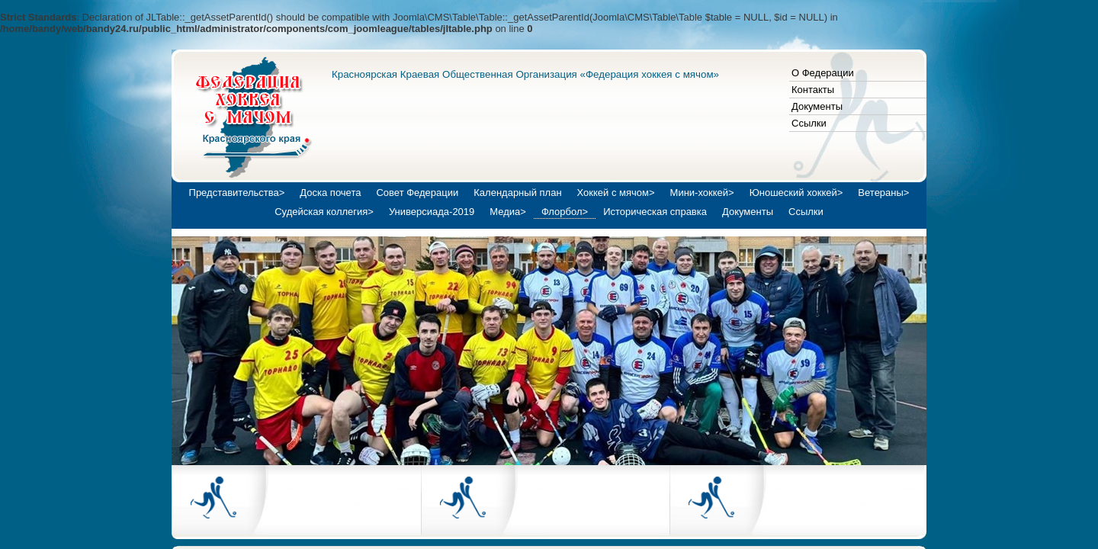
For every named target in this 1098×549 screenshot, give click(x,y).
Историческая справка (655, 211)
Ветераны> (883, 192)
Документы (817, 106)
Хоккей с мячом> (616, 192)
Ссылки (809, 123)
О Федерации (822, 73)
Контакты (812, 89)
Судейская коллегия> (324, 211)
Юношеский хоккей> (796, 192)
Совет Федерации (417, 192)
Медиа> (508, 211)
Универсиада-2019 (431, 211)
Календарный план (517, 192)
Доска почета (330, 192)
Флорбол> (564, 211)
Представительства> (237, 192)
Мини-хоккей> (702, 192)
